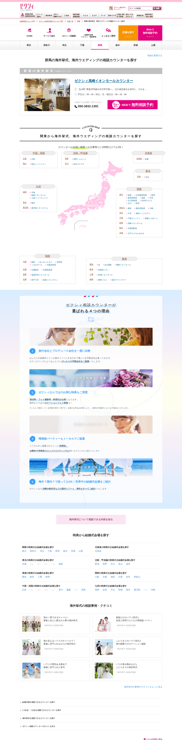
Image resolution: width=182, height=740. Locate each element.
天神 (33, 192)
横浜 (129, 208)
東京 (29, 45)
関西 (47, 256)
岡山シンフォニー (38, 164)
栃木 (118, 45)
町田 (138, 203)
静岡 (91, 279)
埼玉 (64, 45)
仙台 (147, 177)
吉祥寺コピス (146, 200)
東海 (124, 259)
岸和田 (59, 262)
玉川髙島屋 (132, 200)
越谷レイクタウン (143, 213)
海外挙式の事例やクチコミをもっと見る (143, 687)
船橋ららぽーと (151, 218)
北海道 (148, 153)
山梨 (153, 45)
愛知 (91, 264)
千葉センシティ (134, 218)
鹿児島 (25, 208)
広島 (25, 159)
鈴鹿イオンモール (105, 275)
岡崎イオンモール (123, 265)
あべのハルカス (45, 262)
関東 (139, 189)
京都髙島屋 (47, 270)
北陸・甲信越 (80, 153)
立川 (129, 203)
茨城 (135, 45)
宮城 (139, 177)
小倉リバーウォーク (39, 198)
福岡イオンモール (38, 195)
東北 (148, 171)
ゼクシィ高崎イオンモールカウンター (103, 81)
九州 (38, 186)
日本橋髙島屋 (141, 195)
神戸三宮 (35, 280)
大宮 (129, 213)
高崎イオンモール (135, 223)
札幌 (146, 159)
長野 (67, 159)
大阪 (25, 262)
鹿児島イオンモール (39, 208)
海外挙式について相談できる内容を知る (91, 519)
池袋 (143, 198)
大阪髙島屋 (51, 265)
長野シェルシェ (79, 159)
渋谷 (151, 198)
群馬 (121, 223)
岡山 (25, 164)
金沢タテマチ (78, 164)
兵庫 (25, 279)
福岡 (25, 192)
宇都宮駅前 (132, 228)
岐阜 (91, 269)
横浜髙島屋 (140, 208)
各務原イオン (103, 270)
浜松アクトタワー (119, 280)
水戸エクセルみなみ (136, 233)
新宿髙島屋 (132, 198)
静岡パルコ (102, 280)
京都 (25, 269)
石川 (67, 164)
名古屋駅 (108, 265)
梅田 (33, 262)
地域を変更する (154, 55)
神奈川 (46, 45)
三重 (91, 274)
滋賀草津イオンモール (40, 275)
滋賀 (25, 274)
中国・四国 (39, 153)
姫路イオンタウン (50, 280)
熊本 (25, 202)
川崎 (151, 208)
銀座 (129, 195)
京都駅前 (35, 270)
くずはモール (36, 265)
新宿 (153, 195)
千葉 (82, 45)
